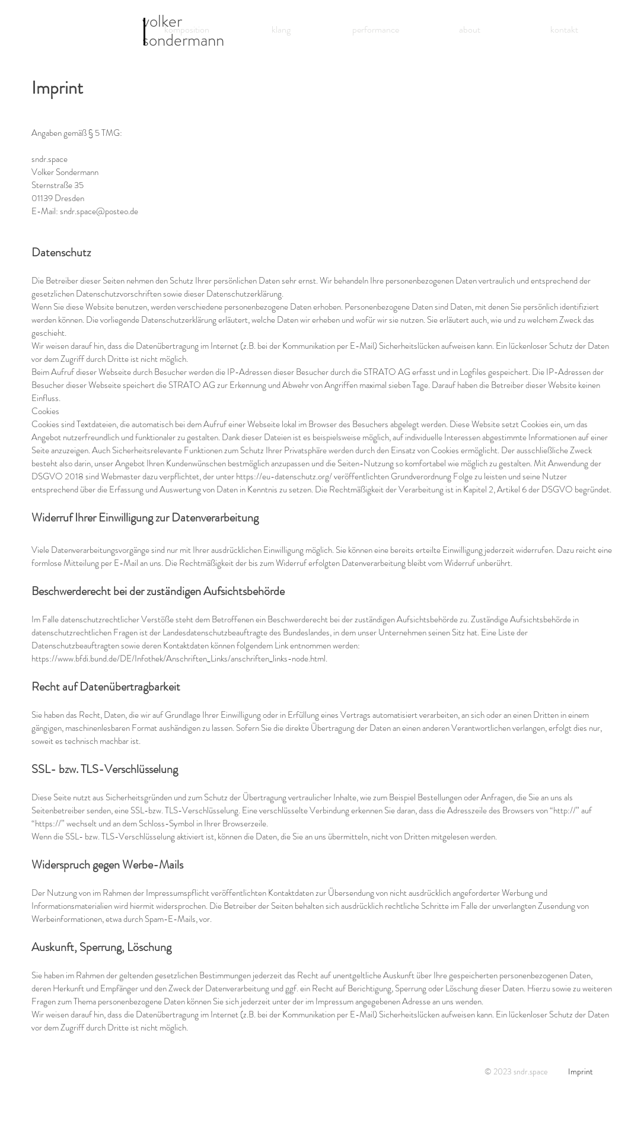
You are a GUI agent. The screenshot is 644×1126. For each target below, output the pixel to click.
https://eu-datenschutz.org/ (284, 476)
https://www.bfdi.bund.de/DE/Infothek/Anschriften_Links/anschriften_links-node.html (178, 658)
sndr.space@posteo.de (99, 211)
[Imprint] (580, 1071)
